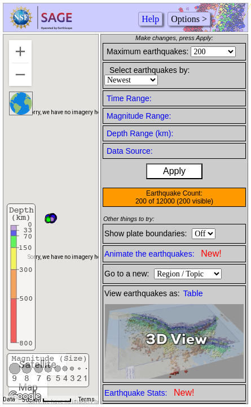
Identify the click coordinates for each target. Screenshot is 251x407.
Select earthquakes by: (149, 70)
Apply (174, 171)
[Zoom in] (20, 51)
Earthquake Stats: (149, 392)
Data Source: (130, 150)
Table (193, 293)
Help (150, 19)
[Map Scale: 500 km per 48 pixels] (47, 400)
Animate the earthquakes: (163, 253)
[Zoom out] (20, 74)
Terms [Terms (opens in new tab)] (86, 399)
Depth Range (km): (140, 133)
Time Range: (129, 98)
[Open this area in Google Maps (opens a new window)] (24, 396)
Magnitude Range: (139, 115)
